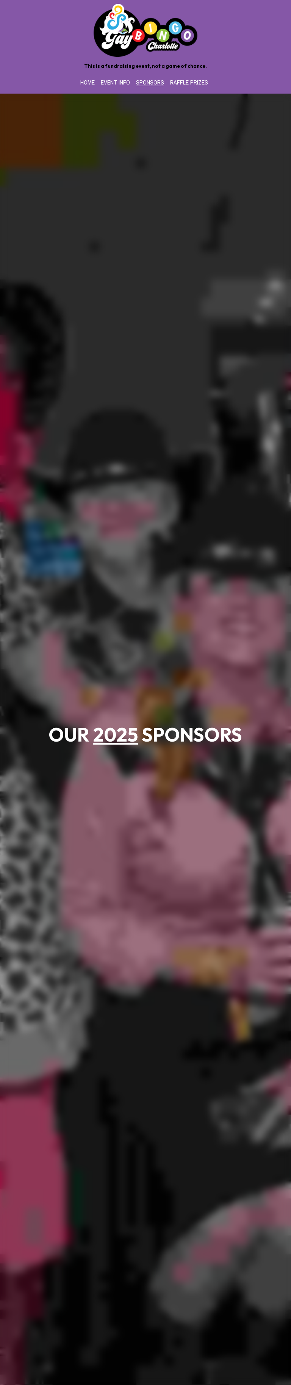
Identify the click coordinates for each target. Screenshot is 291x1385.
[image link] (146, 30)
